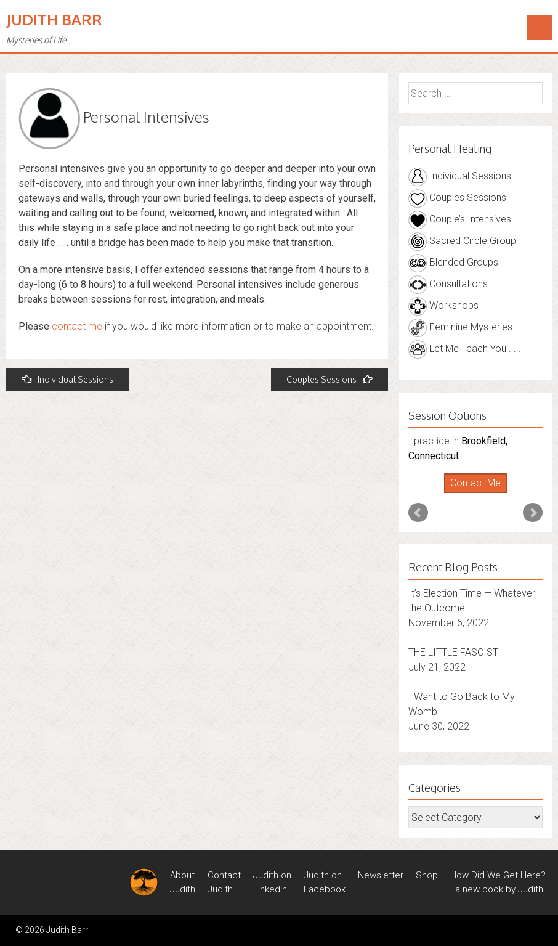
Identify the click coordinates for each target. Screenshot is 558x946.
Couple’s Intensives (459, 219)
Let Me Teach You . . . (464, 348)
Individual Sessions (67, 379)
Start (470, 493)
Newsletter (380, 875)
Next (533, 513)
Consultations (448, 284)
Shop (427, 875)
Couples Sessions (329, 379)
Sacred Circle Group (462, 241)
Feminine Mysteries (460, 327)
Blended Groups (453, 262)
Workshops (443, 305)
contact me (77, 326)
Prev (418, 513)
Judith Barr (54, 19)
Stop (480, 493)
